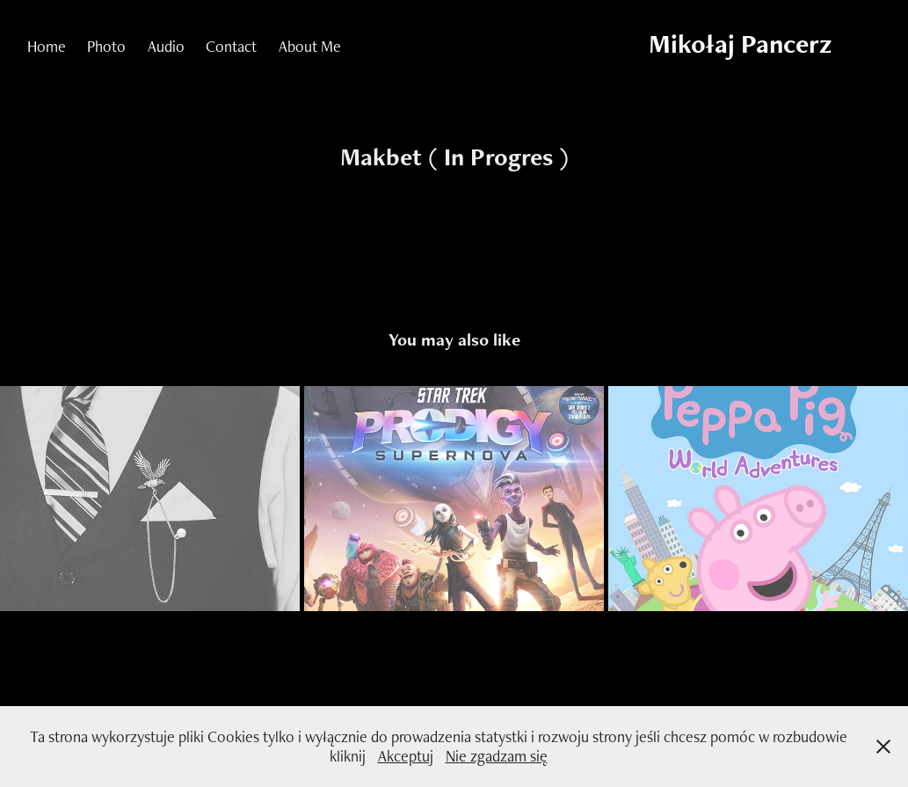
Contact (231, 46)
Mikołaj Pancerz (740, 43)
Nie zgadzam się (497, 756)
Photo (106, 46)
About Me (310, 46)
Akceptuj (405, 756)
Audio (166, 46)
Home (46, 46)
